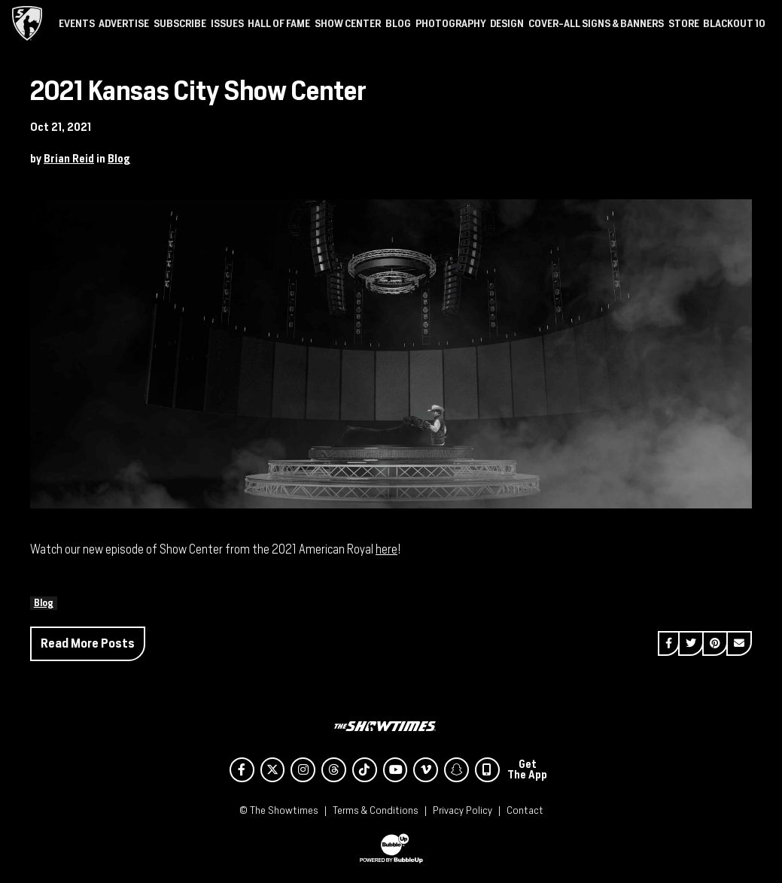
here (386, 549)
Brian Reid (69, 159)
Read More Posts (88, 643)
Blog (119, 159)
